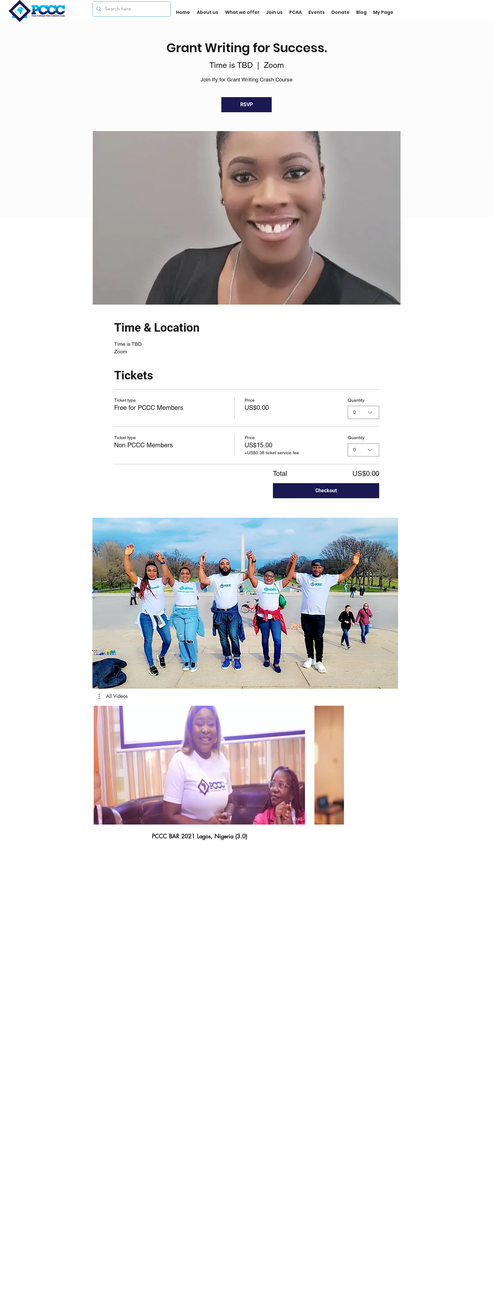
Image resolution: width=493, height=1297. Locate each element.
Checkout (326, 491)
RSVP (246, 105)
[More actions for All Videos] (113, 696)
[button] (245, 603)
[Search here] (131, 9)
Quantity (356, 400)
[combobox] (363, 412)
